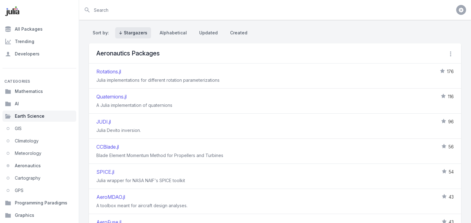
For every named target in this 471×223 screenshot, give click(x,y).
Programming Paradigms (36, 203)
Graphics (19, 215)
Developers (22, 54)
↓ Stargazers (133, 32)
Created (238, 32)
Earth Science (24, 116)
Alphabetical (173, 32)
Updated (208, 32)
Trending (19, 41)
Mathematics (24, 91)
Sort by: (102, 32)
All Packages (24, 29)
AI (12, 104)
